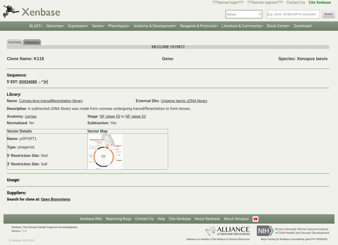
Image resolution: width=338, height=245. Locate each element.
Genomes (54, 26)
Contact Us (296, 2)
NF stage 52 (135, 116)
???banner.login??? (228, 2)
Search (329, 14)
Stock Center (277, 26)
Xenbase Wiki (91, 219)
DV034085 (28, 82)
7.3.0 (24, 231)
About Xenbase (207, 219)
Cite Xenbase (180, 219)
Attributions (32, 42)
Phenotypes (118, 26)
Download (302, 26)
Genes (97, 26)
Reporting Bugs (118, 219)
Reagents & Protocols (198, 26)
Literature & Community (241, 26)
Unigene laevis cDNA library (184, 101)
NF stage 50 (110, 116)
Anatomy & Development (154, 26)
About (236, 219)
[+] (46, 82)
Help (161, 219)
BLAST (35, 26)
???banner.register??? (265, 2)
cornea (30, 116)
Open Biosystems (56, 199)
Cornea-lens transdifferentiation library (51, 101)
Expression (77, 26)
